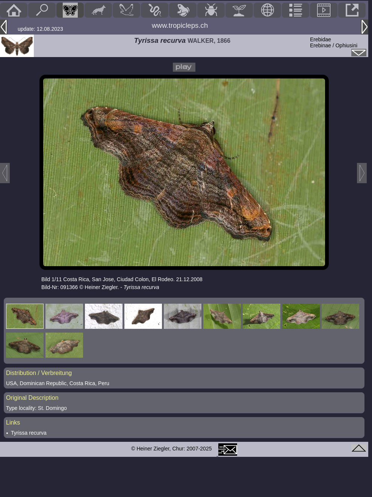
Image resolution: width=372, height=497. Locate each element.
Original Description (32, 398)
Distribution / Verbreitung (39, 373)
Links (13, 422)
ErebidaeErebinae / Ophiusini (333, 42)
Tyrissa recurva (29, 433)
